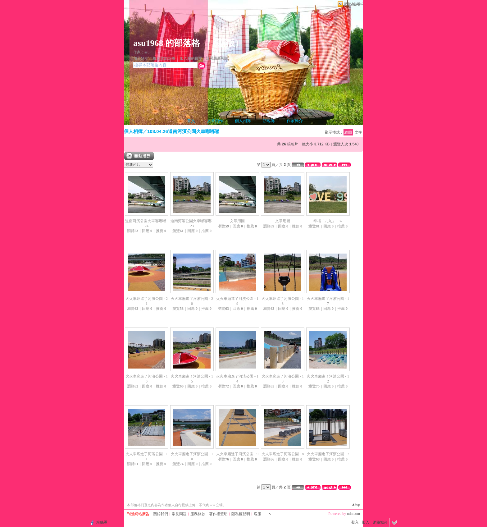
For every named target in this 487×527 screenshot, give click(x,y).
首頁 (191, 120)
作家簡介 (295, 120)
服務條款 (197, 514)
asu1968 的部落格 (166, 43)
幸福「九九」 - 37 (328, 221)
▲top (356, 504)
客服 (257, 514)
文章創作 (215, 120)
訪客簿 (269, 120)
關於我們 (160, 514)
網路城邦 (352, 4)
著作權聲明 (218, 514)
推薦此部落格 (164, 58)
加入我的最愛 (191, 58)
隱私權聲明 (240, 514)
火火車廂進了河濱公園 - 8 (283, 454)
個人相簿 (243, 120)
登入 (355, 522)
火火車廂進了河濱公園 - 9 (237, 454)
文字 (358, 132)
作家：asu (141, 52)
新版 (226, 43)
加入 (365, 522)
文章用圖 (237, 221)
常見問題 (179, 514)
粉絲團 (101, 522)
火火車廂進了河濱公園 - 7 (328, 454)
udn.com (353, 513)
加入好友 (140, 58)
